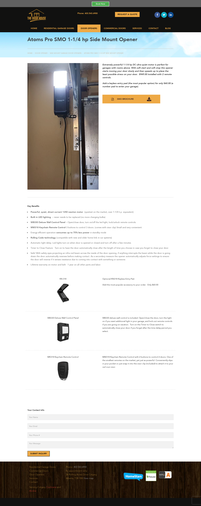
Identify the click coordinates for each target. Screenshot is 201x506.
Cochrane (51, 487)
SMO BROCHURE (131, 99)
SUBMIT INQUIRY (38, 453)
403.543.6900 (91, 13)
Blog (168, 28)
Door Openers (89, 28)
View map (89, 478)
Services (137, 28)
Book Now (100, 4)
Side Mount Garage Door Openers (66, 53)
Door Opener (41, 53)
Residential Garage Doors (59, 28)
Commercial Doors (115, 28)
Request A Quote (127, 14)
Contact (153, 28)
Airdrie (32, 491)
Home (34, 28)
